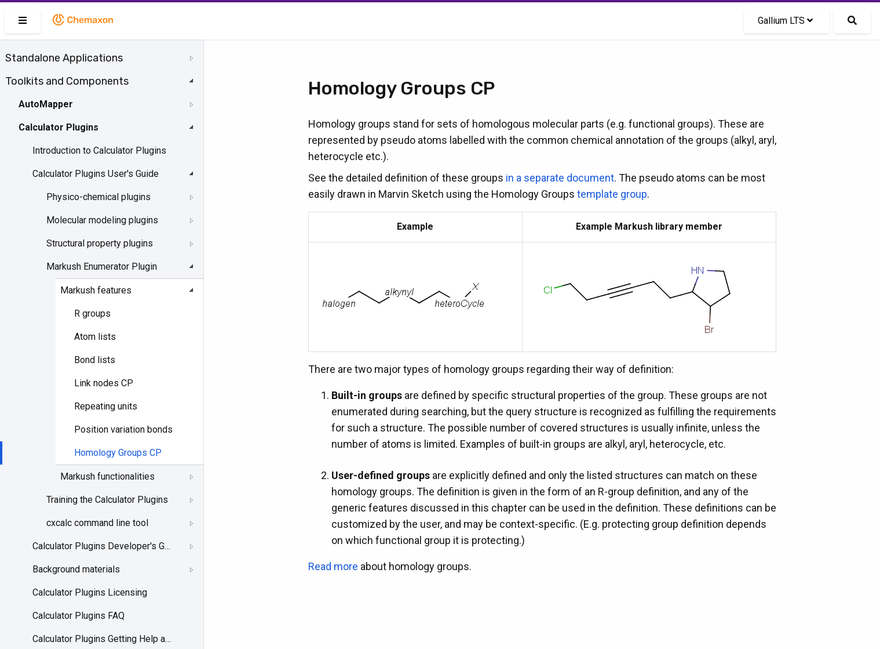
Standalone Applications (64, 58)
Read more (333, 566)
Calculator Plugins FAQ (78, 615)
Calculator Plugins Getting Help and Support (102, 638)
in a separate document (560, 178)
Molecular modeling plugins (102, 220)
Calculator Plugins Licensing (89, 592)
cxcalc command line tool (97, 522)
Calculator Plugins (58, 127)
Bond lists (94, 359)
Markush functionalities (107, 476)
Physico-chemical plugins (98, 196)
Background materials (76, 569)
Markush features (96, 290)
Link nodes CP (103, 383)
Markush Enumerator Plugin (101, 266)
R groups (92, 313)
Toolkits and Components (67, 81)
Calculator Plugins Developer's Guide (102, 546)
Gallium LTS (785, 20)
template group (612, 194)
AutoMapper (46, 104)
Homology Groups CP (118, 452)
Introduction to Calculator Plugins (99, 150)
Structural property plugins (99, 243)
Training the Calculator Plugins (107, 499)
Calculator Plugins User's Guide (95, 173)
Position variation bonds (123, 429)
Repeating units (105, 406)
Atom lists (95, 336)
